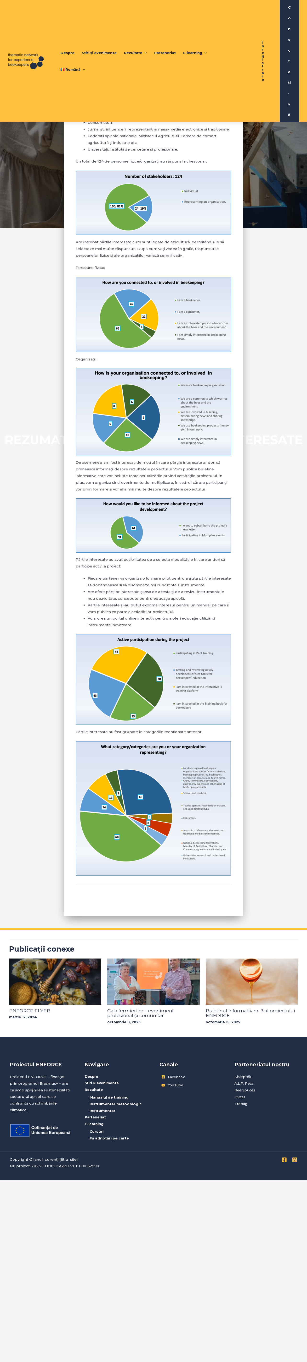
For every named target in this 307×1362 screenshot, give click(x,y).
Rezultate (138, 38)
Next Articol (217, 896)
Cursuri (96, 1131)
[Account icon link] (289, 38)
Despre (73, 38)
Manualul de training (109, 1097)
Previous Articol (93, 896)
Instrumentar (102, 1111)
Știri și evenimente (103, 38)
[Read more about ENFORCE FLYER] (55, 981)
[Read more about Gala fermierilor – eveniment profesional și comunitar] (153, 981)
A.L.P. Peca (244, 1083)
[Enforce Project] (26, 38)
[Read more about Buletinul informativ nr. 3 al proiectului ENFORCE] (252, 981)
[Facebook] (284, 1160)
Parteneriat (166, 38)
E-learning (195, 38)
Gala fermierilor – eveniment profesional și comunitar (141, 1013)
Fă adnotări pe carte (109, 1138)
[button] (263, 38)
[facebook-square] (190, 1077)
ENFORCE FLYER (30, 1010)
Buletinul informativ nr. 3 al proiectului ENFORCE (251, 1013)
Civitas (240, 1096)
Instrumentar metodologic (116, 1104)
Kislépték (243, 1076)
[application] (147, 38)
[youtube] (190, 1085)
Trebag (241, 1103)
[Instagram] (294, 1160)
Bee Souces (245, 1090)
